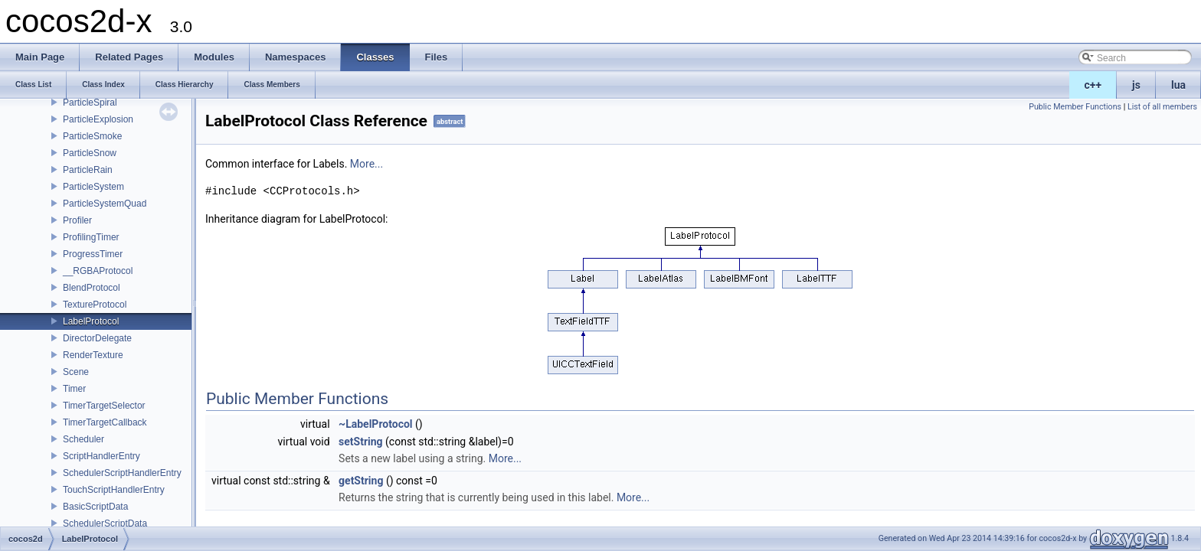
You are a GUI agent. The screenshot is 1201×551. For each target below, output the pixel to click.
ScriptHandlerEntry (101, 456)
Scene (76, 372)
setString (361, 441)
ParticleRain (88, 170)
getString (361, 480)
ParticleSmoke (92, 136)
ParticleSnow (89, 153)
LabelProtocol (91, 321)
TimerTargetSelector (104, 405)
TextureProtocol (94, 304)
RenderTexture (93, 355)
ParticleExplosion (98, 119)
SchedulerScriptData (105, 523)
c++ (1093, 85)
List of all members (1162, 107)
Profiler (77, 220)
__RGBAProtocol (98, 271)
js (1136, 85)
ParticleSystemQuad (104, 203)
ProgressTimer (93, 254)
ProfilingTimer (91, 237)
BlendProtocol (91, 287)
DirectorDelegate (97, 338)
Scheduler (83, 439)
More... (366, 164)
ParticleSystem (93, 186)
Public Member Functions (1075, 107)
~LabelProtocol (375, 424)
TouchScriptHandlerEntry (114, 489)
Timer (74, 388)
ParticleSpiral (90, 102)
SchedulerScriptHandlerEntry (122, 473)
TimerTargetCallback (105, 422)
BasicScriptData (95, 506)
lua (1178, 85)
